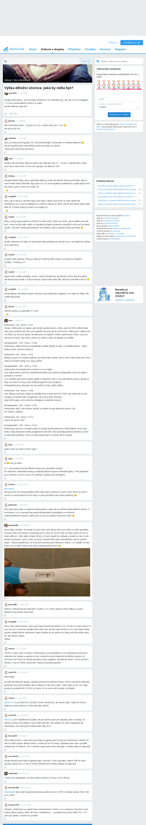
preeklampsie (114, 239)
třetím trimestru (111, 223)
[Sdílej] (14, 113)
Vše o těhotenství (22, 80)
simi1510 (10, 702)
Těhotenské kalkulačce (105, 129)
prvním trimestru (112, 218)
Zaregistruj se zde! (131, 42)
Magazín (120, 49)
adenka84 (10, 792)
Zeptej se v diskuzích (124, 300)
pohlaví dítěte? (113, 226)
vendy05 (10, 488)
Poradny (90, 49)
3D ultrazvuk (115, 231)
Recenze (105, 49)
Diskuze (8, 80)
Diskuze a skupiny (52, 49)
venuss (9, 719)
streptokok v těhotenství (126, 236)
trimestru (126, 215)
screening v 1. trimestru (114, 233)
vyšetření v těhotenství (121, 228)
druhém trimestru (112, 221)
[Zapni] (85, 61)
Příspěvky (74, 49)
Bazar (33, 49)
